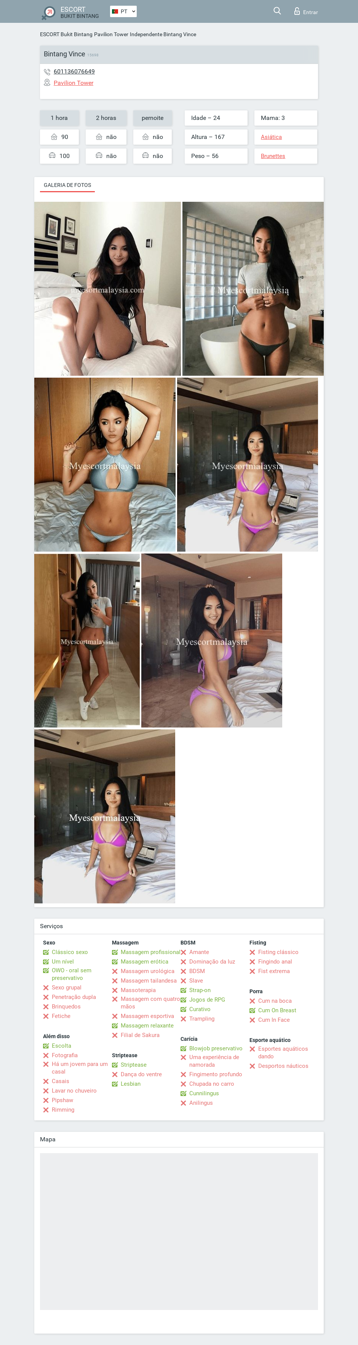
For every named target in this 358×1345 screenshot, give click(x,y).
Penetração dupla (74, 997)
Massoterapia (138, 990)
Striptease (134, 1064)
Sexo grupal (67, 987)
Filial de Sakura (140, 1035)
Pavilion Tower (111, 34)
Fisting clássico (278, 952)
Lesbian (131, 1083)
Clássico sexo (70, 952)
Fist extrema (274, 971)
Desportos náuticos (283, 1066)
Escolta (61, 1045)
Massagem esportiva (147, 1016)
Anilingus (201, 1102)
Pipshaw (62, 1100)
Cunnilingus (204, 1093)
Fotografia (65, 1055)
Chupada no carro (211, 1083)
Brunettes (273, 156)
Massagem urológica (147, 971)
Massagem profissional (151, 952)
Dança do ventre (141, 1074)
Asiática (271, 137)
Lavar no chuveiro (74, 1090)
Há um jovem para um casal (80, 1068)
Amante (199, 952)
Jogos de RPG (207, 999)
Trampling (201, 1018)
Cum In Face (274, 1019)
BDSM (197, 971)
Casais (60, 1081)
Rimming (63, 1109)
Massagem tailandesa (149, 980)
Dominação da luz (212, 961)
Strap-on (200, 990)
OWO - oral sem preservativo (71, 974)
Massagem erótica (144, 961)
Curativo (200, 1009)
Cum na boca (275, 1000)
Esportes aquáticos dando (283, 1052)
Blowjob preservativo (216, 1048)
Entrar (306, 11)
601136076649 (74, 71)
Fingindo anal (275, 961)
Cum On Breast (277, 1010)
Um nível (63, 961)
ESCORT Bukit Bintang (66, 34)
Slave (196, 980)
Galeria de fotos (67, 185)
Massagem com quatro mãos (150, 1003)
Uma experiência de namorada (214, 1061)
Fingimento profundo (215, 1074)
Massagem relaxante (147, 1025)
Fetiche (61, 1016)
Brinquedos (66, 1006)
